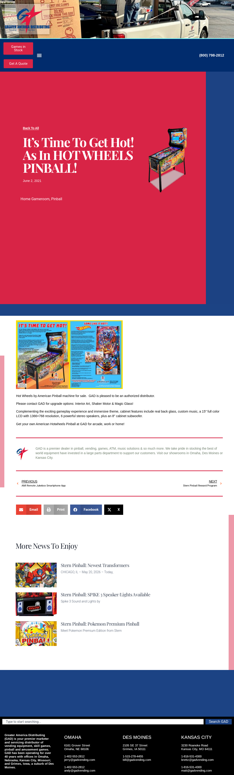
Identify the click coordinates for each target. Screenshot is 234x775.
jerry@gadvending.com (79, 759)
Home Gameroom (35, 199)
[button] (39, 55)
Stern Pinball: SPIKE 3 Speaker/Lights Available (105, 594)
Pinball (56, 199)
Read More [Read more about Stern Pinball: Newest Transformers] (68, 584)
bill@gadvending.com (137, 759)
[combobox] (103, 721)
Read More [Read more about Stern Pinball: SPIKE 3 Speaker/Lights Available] (68, 614)
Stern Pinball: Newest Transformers (95, 565)
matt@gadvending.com (196, 770)
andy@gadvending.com (79, 770)
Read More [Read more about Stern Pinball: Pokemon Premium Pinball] (68, 643)
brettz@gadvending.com (197, 759)
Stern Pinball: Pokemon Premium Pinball (100, 624)
